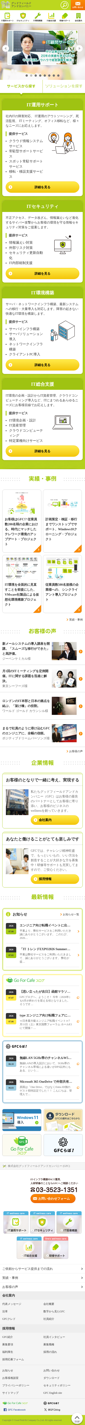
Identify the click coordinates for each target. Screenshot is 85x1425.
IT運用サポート (7, 17)
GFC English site (52, 1392)
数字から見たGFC (54, 1311)
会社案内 (78, 17)
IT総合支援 (51, 17)
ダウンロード (51, 1378)
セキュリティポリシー (57, 1385)
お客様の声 (76, 751)
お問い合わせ (51, 1370)
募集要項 (7, 1344)
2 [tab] (31, 75)
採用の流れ (50, 1352)
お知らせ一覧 (71, 914)
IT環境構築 (37, 17)
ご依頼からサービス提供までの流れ (27, 1268)
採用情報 (8, 1328)
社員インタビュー (54, 1337)
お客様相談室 (10, 1378)
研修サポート (64, 17)
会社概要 (48, 1304)
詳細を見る (42, 451)
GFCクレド (9, 1318)
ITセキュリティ (23, 17)
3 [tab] (35, 75)
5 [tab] (44, 75)
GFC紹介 (7, 1337)
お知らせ (7, 1370)
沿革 (5, 1311)
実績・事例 (76, 619)
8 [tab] (58, 75)
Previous (5, 48)
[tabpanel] (42, 47)
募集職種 (48, 1344)
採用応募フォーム (13, 1359)
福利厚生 (7, 1352)
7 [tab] (54, 75)
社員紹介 (48, 1318)
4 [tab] (40, 75)
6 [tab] (49, 75)
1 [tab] (26, 75)
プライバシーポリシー (15, 1385)
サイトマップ (10, 1392)
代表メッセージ (11, 1304)
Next (79, 48)
